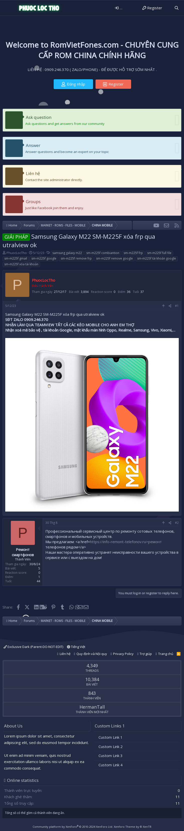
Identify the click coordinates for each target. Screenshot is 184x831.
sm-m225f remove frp (76, 258)
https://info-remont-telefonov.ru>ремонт (126, 541)
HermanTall (92, 707)
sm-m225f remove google (114, 258)
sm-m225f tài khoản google (156, 258)
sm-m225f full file (159, 253)
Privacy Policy (123, 653)
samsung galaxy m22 (67, 253)
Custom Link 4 (111, 764)
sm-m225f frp (133, 253)
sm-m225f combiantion (102, 253)
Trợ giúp (146, 653)
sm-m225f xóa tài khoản (21, 264)
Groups (33, 201)
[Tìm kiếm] (176, 8)
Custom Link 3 (111, 755)
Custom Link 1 (111, 737)
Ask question (38, 117)
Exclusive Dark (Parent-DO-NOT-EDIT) (33, 646)
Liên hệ (33, 173)
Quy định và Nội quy (91, 653)
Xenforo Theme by (132, 826)
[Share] (170, 306)
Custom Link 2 (111, 746)
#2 (177, 523)
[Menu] (7, 8)
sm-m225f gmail (15, 258)
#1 (177, 306)
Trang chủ (165, 653)
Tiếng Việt (76, 646)
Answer (33, 145)
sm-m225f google (43, 258)
